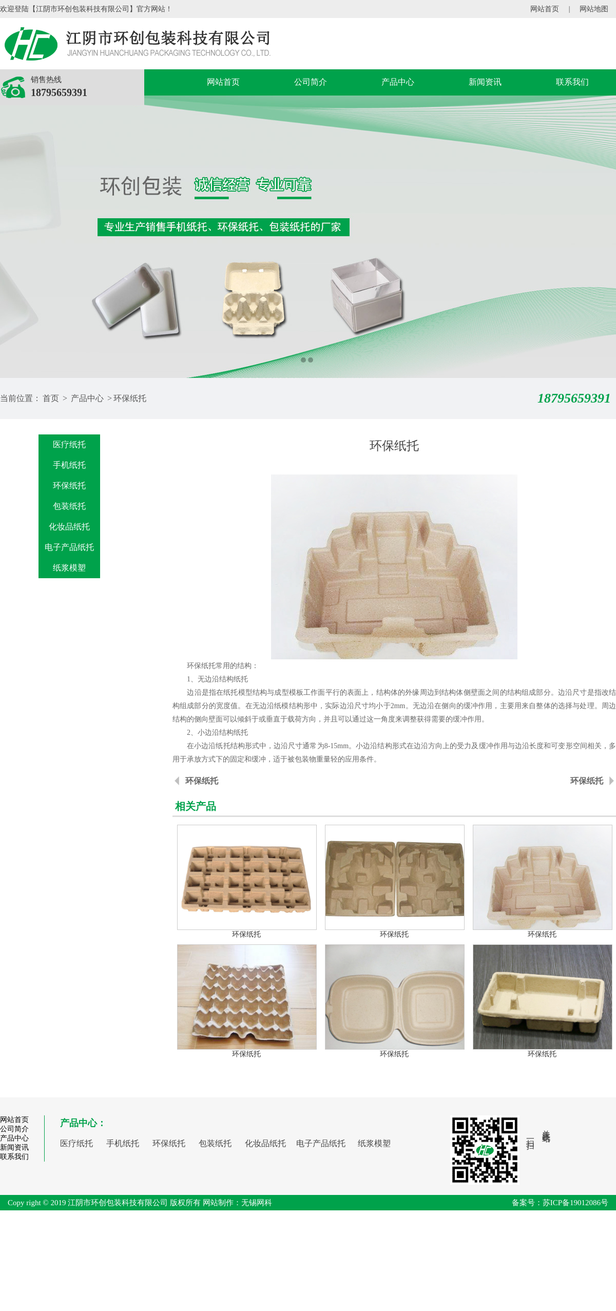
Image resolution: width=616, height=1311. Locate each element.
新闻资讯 (485, 82)
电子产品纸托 (69, 547)
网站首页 (544, 9)
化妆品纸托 (69, 526)
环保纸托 (129, 398)
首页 (51, 398)
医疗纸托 (69, 444)
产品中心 (397, 82)
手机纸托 (69, 465)
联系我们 (572, 82)
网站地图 (594, 9)
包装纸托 (69, 506)
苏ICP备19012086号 (575, 1203)
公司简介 (310, 82)
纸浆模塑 (69, 567)
